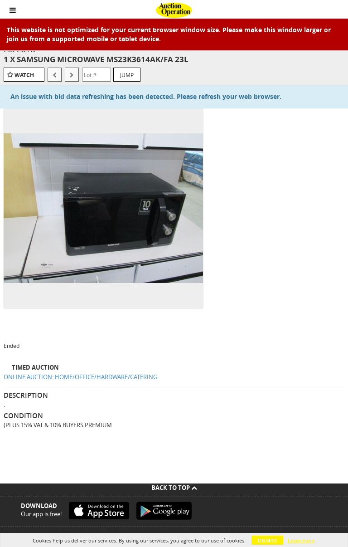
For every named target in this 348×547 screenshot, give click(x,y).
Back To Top (174, 488)
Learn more (301, 540)
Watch (24, 75)
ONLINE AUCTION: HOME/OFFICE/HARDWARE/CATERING (80, 377)
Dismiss (267, 540)
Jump (127, 74)
